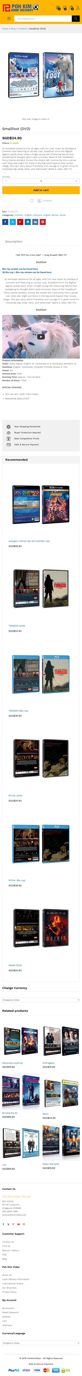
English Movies (50, 215)
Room (45, 1114)
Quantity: (6, 177)
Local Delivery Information (15, 1279)
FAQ (4, 1254)
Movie (63, 215)
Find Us (6, 1246)
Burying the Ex (9, 1113)
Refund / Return (10, 1250)
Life (4, 1165)
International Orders (12, 1283)
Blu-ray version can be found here (20, 269)
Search (76, 18)
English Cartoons (33, 215)
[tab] (13, 243)
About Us (7, 1275)
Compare (47, 200)
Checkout (7, 1325)
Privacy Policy (9, 1292)
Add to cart (41, 190)
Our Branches (9, 1288)
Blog (4, 1259)
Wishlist (6, 1317)
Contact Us (8, 1242)
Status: (6, 143)
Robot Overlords (51, 1164)
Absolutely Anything (12, 1063)
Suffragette (48, 1063)
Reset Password (10, 1312)
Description (13, 241)
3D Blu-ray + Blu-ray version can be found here (26, 272)
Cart (4, 1321)
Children (18, 215)
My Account (8, 1308)
